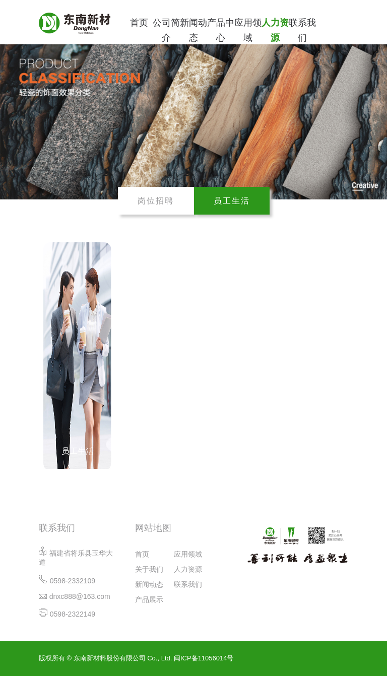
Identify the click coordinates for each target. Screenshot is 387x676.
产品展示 (149, 599)
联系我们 (302, 30)
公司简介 (166, 30)
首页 (139, 23)
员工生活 (232, 200)
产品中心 (220, 30)
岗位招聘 (156, 200)
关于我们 (149, 569)
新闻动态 (193, 30)
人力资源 (275, 30)
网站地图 (153, 528)
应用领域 (248, 30)
